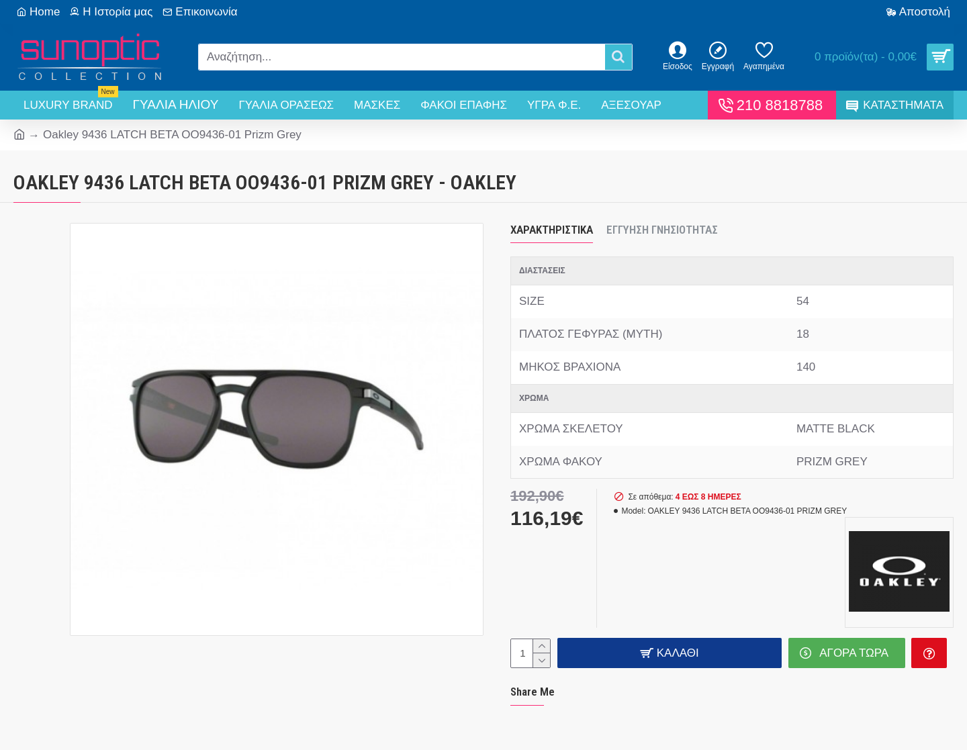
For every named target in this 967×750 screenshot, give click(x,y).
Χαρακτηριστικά (551, 229)
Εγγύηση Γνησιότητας (662, 229)
